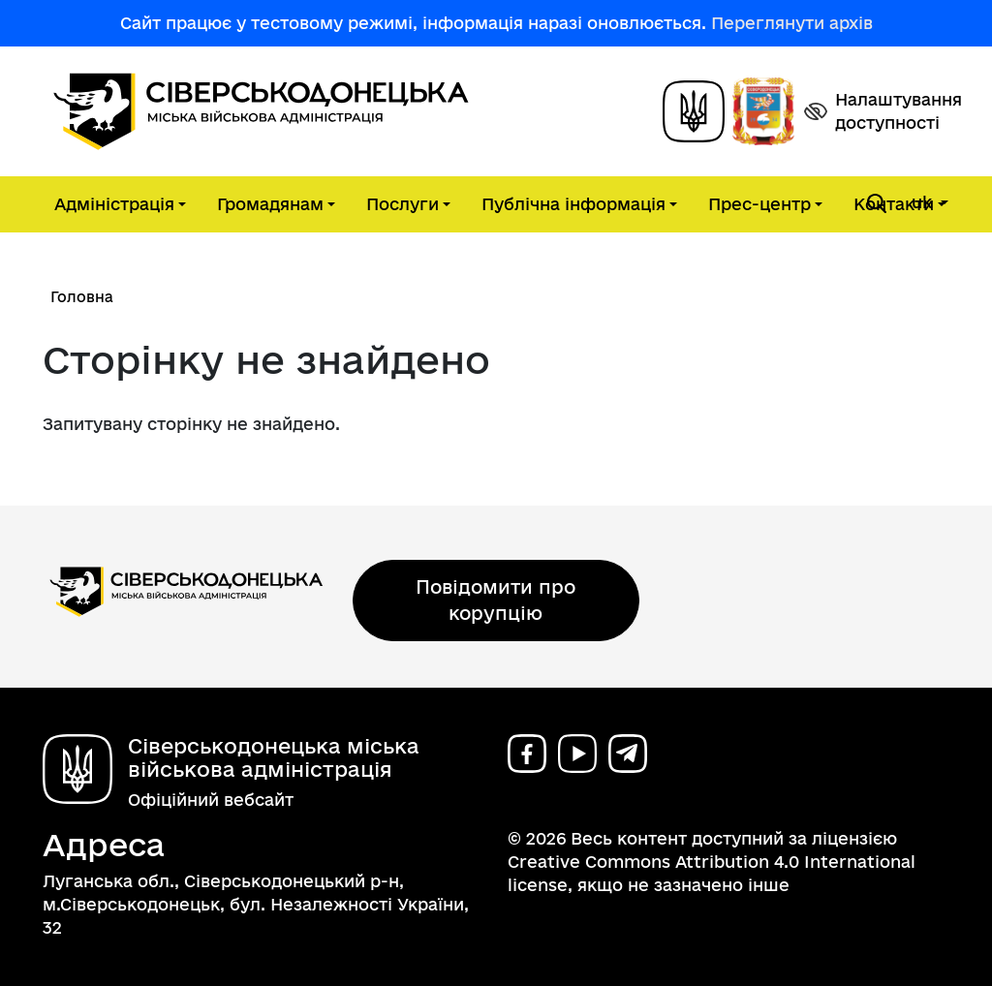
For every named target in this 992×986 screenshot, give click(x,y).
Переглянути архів (792, 23)
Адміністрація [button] (114, 204)
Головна (81, 297)
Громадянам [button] (270, 204)
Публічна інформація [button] (573, 204)
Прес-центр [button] (759, 204)
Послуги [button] (402, 204)
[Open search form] (876, 203)
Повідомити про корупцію (495, 600)
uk (924, 202)
